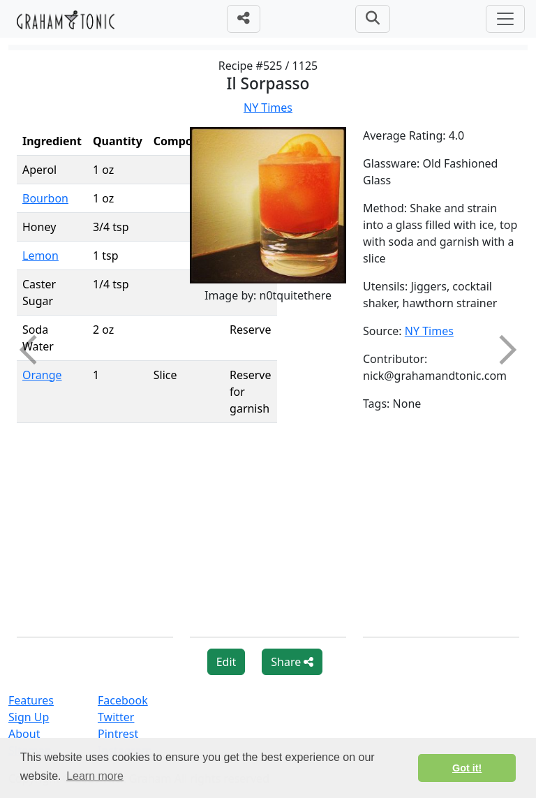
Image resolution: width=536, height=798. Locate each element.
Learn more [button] (95, 776)
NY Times (268, 107)
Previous (34, 349)
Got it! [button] (467, 768)
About (24, 733)
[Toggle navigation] (505, 19)
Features (31, 700)
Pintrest (118, 733)
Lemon (40, 255)
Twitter (116, 717)
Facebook (123, 700)
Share (292, 662)
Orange (42, 375)
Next (501, 349)
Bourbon (45, 198)
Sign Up (28, 717)
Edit (226, 662)
